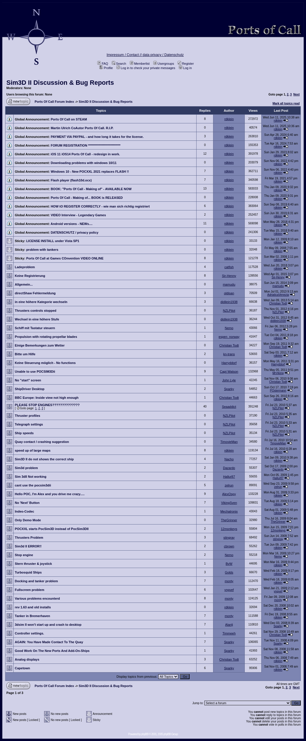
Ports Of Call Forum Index (54, 101)
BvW (229, 563)
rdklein (229, 119)
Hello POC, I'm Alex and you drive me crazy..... (49, 494)
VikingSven (229, 502)
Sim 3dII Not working (30, 476)
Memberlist (140, 63)
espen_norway (229, 336)
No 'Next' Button (27, 502)
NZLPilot (229, 310)
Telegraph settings (29, 424)
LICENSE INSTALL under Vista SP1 (52, 241)
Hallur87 (229, 476)
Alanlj (229, 624)
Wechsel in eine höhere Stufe (37, 319)
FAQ (102, 63)
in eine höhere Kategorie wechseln (41, 302)
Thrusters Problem (29, 537)
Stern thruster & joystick (33, 563)
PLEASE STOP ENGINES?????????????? (47, 405)
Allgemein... (24, 284)
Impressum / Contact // (125, 55)
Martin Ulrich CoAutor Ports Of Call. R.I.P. (82, 128)
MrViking (278, 373)
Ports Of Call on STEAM (69, 119)
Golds (229, 572)
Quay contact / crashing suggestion (42, 441)
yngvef (229, 590)
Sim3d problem (26, 468)
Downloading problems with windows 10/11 (84, 163)
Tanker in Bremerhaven (32, 616)
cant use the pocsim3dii (33, 485)
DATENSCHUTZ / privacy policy (74, 232)
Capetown (22, 668)
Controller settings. (29, 633)
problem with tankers (42, 249)
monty (229, 581)
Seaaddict (229, 406)
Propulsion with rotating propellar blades (46, 336)
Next (296, 94)
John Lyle (229, 380)
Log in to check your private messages (145, 68)
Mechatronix (229, 511)
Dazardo (229, 468)
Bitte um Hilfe (25, 354)
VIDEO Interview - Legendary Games (78, 215)
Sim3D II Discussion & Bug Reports (60, 82)
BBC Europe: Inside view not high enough (46, 397)
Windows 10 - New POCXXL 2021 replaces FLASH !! (90, 171)
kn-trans (229, 354)
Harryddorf (229, 363)
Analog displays (27, 659)
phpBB (144, 734)
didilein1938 (229, 302)
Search (119, 63)
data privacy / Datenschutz (163, 55)
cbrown (229, 546)
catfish (229, 267)
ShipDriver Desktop (29, 389)
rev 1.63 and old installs (33, 607)
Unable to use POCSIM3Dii (35, 371)
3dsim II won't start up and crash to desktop (48, 624)
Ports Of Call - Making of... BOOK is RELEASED (87, 197)
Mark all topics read (286, 103)
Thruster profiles (27, 415)
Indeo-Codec (24, 511)
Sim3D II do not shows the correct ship (44, 459)
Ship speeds (24, 433)
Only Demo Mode (28, 520)
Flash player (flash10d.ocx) (71, 180)
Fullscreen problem (29, 590)
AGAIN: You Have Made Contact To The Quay (49, 642)
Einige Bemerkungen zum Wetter (40, 345)
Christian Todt (278, 303)
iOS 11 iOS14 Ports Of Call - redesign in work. (85, 154)
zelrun (229, 485)
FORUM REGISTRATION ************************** (85, 145)
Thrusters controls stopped (35, 310)
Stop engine (24, 555)
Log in (185, 68)
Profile (106, 68)
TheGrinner (229, 520)
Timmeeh (228, 633)
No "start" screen (28, 380)
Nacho (229, 459)
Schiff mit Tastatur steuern (35, 328)
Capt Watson (229, 371)
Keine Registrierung (30, 275)
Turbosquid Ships (28, 572)
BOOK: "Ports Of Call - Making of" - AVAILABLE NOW (91, 189)
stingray (229, 537)
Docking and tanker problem (36, 581)
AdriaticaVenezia (278, 294)
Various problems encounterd (37, 598)
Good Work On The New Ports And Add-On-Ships (52, 650)
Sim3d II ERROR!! (28, 546)
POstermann (278, 390)
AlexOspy (229, 494)
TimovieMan (229, 441)
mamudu (229, 284)
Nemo (229, 328)
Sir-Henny (229, 275)
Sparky (229, 389)
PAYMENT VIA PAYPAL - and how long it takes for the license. (97, 136)
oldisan (229, 293)
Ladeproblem (25, 267)
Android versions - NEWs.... (71, 224)
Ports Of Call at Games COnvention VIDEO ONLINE (65, 258)
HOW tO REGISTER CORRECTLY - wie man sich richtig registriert (100, 206)
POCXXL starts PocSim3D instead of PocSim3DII (52, 529)
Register (186, 63)
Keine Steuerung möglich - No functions (45, 363)
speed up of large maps (33, 450)
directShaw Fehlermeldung (35, 293)
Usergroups (163, 63)
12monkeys (229, 529)
